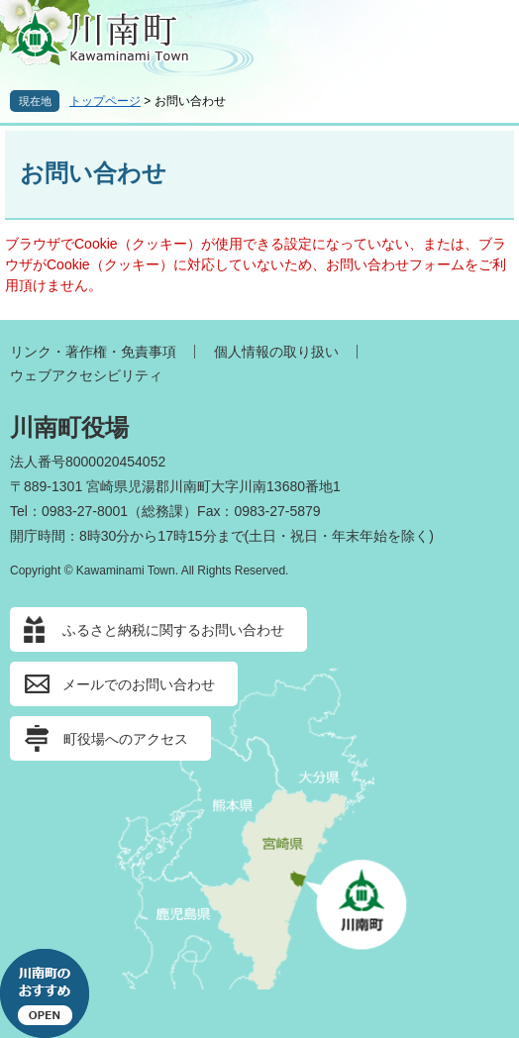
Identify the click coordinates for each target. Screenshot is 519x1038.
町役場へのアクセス (125, 739)
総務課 (162, 511)
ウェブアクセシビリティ (86, 375)
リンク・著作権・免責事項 (93, 352)
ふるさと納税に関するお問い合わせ (173, 630)
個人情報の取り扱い (276, 352)
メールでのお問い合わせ (138, 684)
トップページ (105, 101)
